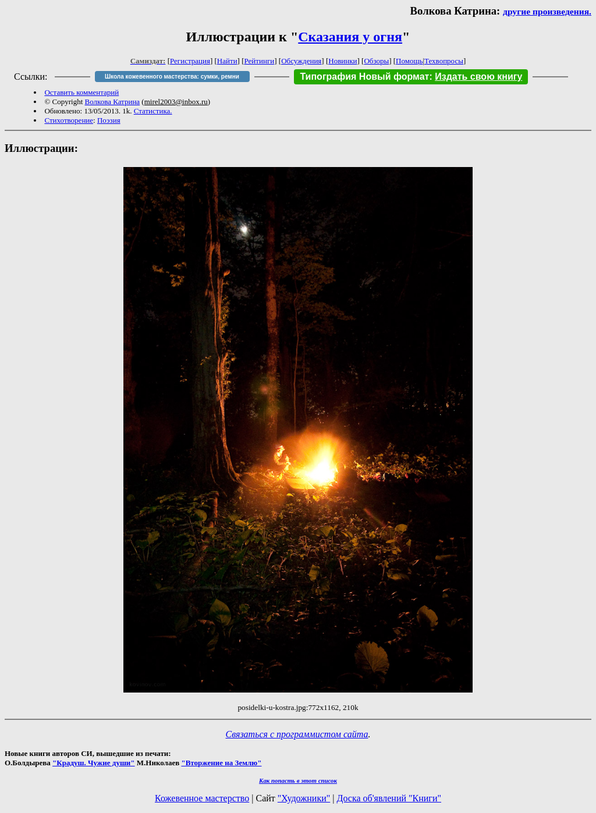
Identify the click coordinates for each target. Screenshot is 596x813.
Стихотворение (68, 120)
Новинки (342, 60)
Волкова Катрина (112, 101)
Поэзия (108, 120)
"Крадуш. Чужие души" (93, 762)
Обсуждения (301, 60)
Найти (227, 60)
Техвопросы (443, 60)
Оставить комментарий (81, 92)
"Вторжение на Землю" (221, 762)
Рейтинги (259, 60)
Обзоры (376, 60)
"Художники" (304, 798)
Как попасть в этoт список (298, 780)
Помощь (409, 60)
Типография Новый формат (364, 76)
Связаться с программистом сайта (297, 734)
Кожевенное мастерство (202, 798)
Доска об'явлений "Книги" (388, 798)
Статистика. (153, 110)
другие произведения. (547, 11)
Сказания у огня (350, 36)
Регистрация (190, 60)
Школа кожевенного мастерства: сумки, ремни (172, 76)
